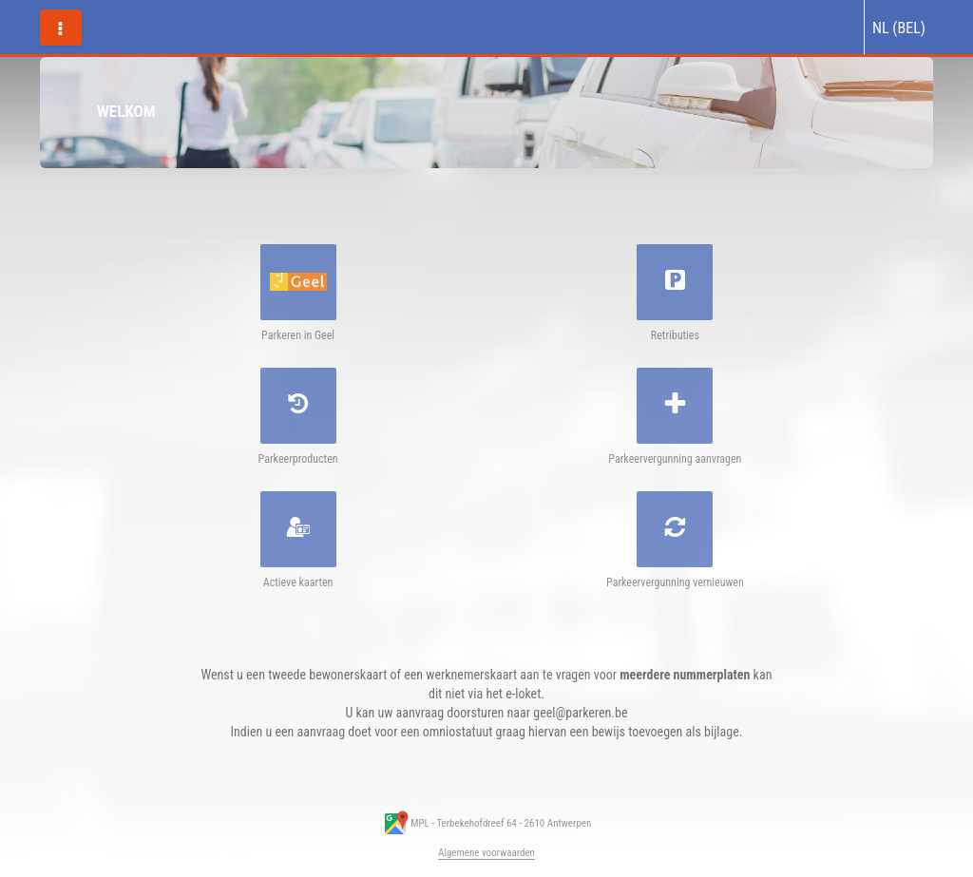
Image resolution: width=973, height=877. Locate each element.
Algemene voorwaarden (486, 853)
